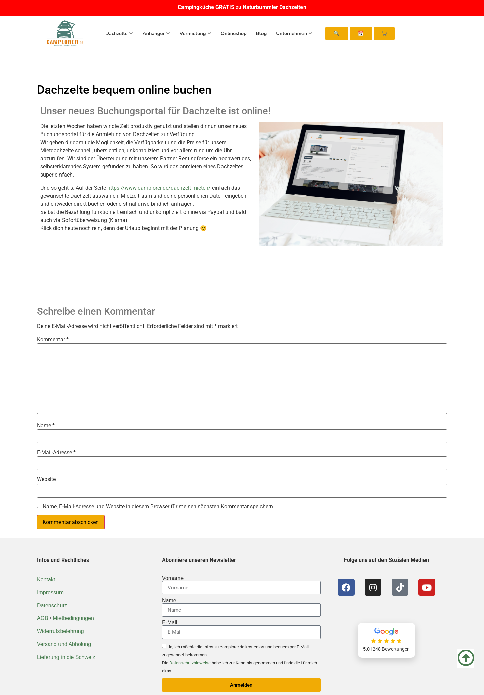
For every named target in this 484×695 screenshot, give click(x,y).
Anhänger (156, 33)
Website (46, 479)
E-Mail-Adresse (56, 452)
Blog (261, 33)
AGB (42, 618)
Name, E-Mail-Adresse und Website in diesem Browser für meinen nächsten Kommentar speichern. (158, 506)
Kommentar (53, 339)
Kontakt (46, 579)
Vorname (173, 578)
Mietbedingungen (73, 618)
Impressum (50, 592)
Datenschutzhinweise (190, 662)
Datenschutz (52, 605)
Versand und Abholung (64, 644)
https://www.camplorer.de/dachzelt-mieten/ (159, 188)
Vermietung (195, 33)
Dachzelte (119, 33)
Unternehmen (294, 33)
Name (46, 425)
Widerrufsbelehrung (60, 631)
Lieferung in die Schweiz (66, 657)
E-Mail (169, 622)
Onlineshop (234, 33)
